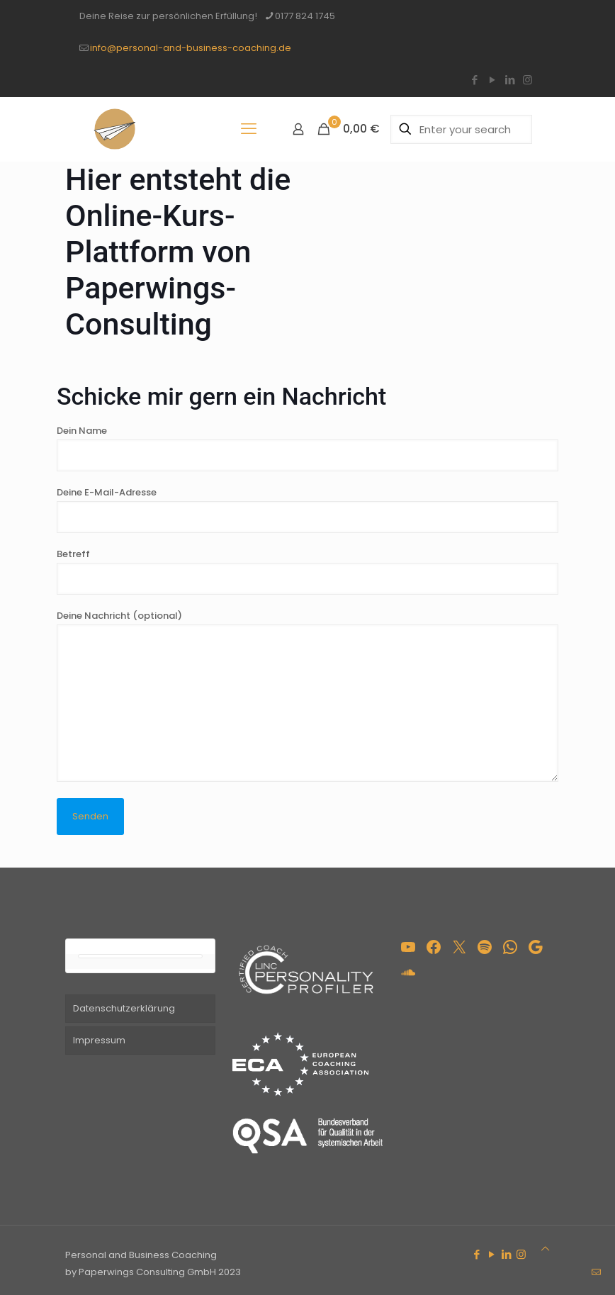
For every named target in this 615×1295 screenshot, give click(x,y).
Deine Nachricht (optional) (307, 695)
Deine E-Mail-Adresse (307, 509)
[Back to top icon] (545, 1248)
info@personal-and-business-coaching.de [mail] (190, 48)
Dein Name (307, 447)
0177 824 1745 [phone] (305, 16)
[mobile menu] (249, 129)
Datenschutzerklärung (124, 1008)
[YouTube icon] (492, 79)
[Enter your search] (461, 129)
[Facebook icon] (474, 79)
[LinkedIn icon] (509, 79)
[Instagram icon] (527, 79)
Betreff (307, 571)
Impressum (99, 1040)
